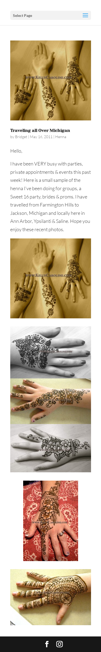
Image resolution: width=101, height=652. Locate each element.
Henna (60, 136)
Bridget (21, 136)
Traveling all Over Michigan (40, 130)
